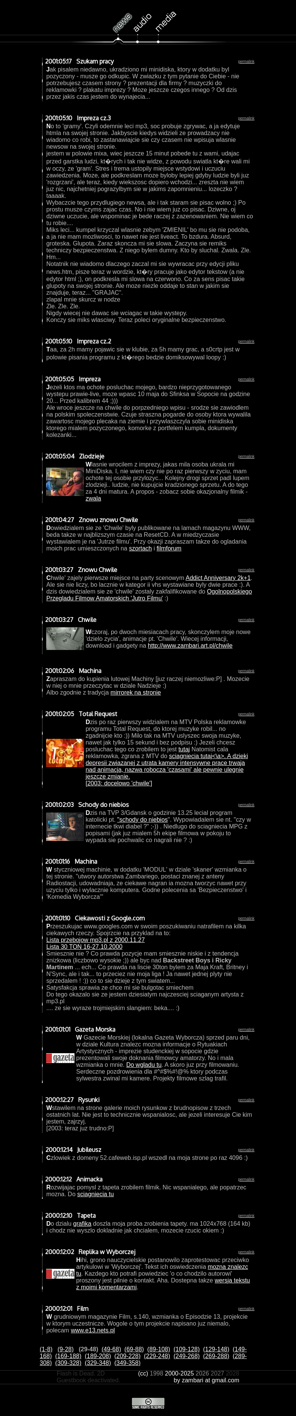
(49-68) (111, 1349)
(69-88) (134, 1349)
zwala (93, 498)
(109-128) (187, 1349)
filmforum (169, 548)
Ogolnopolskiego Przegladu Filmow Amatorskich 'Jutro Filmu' (149, 595)
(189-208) (98, 1356)
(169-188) (68, 1356)
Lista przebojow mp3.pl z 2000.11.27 (95, 940)
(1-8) (46, 1349)
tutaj (184, 749)
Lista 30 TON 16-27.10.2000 (84, 946)
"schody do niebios (142, 819)
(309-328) (68, 1363)
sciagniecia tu (95, 1194)
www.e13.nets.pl (93, 1330)
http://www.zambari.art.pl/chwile (190, 645)
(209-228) (127, 1356)
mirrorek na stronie (135, 692)
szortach (140, 548)
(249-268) (187, 1356)
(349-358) (127, 1363)
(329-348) (98, 1363)
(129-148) (216, 1349)
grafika (82, 1223)
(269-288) (216, 1356)
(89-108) (158, 1349)
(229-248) (157, 1356)
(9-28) (65, 1349)
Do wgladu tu (143, 1065)
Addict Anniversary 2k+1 (218, 578)
